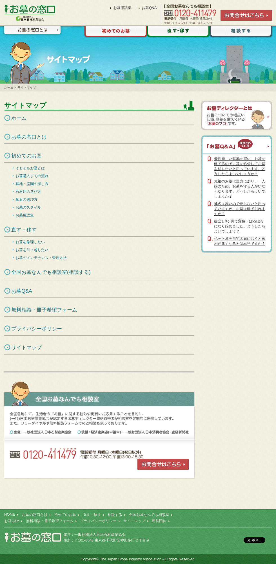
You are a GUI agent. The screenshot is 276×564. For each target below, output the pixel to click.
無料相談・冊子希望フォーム (44, 310)
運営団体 (159, 521)
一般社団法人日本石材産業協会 (100, 535)
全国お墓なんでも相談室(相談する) (51, 272)
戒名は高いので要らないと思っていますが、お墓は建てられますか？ (239, 209)
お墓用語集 (24, 215)
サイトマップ (26, 347)
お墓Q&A (21, 291)
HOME (9, 514)
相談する (241, 32)
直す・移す (178, 32)
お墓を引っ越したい (31, 250)
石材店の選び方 (28, 191)
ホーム (9, 87)
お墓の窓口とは (32, 31)
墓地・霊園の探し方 (31, 184)
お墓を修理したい (30, 242)
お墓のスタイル (28, 207)
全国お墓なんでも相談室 (149, 515)
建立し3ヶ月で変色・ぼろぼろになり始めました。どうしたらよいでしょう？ (239, 226)
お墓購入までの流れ (31, 176)
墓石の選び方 (26, 199)
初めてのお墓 (114, 32)
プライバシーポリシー (36, 328)
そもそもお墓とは (30, 168)
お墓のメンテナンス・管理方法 (41, 258)
